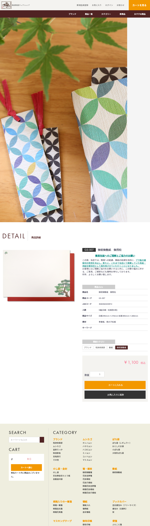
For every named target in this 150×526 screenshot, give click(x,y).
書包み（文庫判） (120, 508)
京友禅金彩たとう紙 (61, 475)
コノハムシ (87, 456)
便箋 (114, 521)
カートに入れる (115, 385)
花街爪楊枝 (87, 482)
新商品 (122, 14)
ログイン (108, 5)
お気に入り (96, 5)
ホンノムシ (87, 443)
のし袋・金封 (60, 468)
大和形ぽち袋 (118, 453)
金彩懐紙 (86, 512)
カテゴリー (106, 14)
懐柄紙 (85, 508)
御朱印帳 (87, 521)
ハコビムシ (87, 449)
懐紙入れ (86, 505)
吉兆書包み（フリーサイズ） (124, 505)
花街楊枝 (86, 479)
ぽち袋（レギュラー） (121, 443)
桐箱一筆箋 (58, 505)
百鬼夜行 (57, 456)
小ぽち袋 (116, 449)
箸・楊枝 (87, 468)
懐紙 (85, 501)
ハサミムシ (87, 446)
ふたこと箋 (117, 524)
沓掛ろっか (58, 449)
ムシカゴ (57, 446)
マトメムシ (87, 460)
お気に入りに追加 (115, 395)
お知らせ (120, 5)
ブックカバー (119, 501)
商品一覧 (89, 14)
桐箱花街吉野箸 (89, 486)
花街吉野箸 (87, 475)
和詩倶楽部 (100, 347)
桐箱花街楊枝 (88, 489)
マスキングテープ (62, 521)
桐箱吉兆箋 (58, 508)
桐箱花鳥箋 (58, 512)
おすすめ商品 (140, 14)
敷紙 (111, 347)
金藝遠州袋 (58, 479)
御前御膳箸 (87, 472)
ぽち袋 (115, 439)
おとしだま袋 (118, 446)
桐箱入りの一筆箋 (62, 501)
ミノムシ (86, 453)
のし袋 (56, 472)
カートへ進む (26, 467)
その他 (56, 460)
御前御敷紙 (121, 347)
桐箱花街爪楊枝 (89, 492)
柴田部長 (57, 453)
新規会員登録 (82, 5)
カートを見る (139, 5)
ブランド (72, 14)
